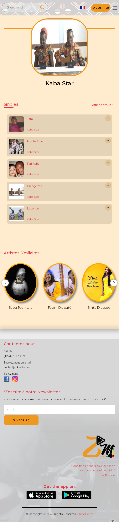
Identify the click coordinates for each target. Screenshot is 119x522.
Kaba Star (33, 129)
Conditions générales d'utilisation (93, 466)
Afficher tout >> (103, 105)
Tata (30, 119)
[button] (83, 8)
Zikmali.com (85, 514)
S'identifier (101, 7)
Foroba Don (35, 141)
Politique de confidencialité (97, 470)
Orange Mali (35, 186)
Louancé (33, 208)
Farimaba (33, 163)
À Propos (108, 475)
